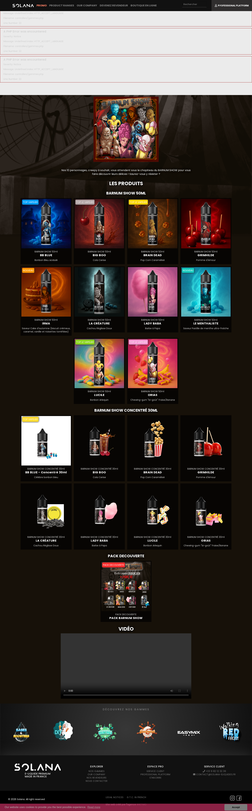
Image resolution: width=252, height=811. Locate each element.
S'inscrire (155, 777)
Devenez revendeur (114, 5)
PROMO (42, 5)
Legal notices (115, 797)
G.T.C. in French (136, 797)
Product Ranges (61, 5)
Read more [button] (93, 807)
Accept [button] (236, 807)
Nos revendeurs (97, 777)
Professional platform (155, 774)
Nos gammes (96, 771)
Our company (87, 5)
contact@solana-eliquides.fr (214, 774)
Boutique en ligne (144, 5)
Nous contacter (97, 781)
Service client (155, 771)
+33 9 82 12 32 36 (214, 771)
